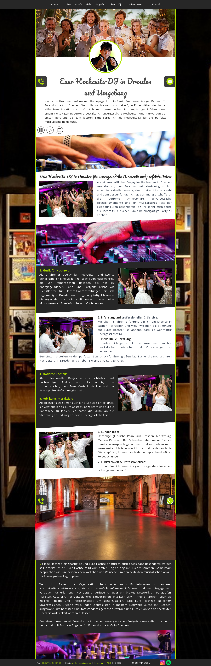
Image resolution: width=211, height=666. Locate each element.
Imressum (99, 663)
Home (54, 4)
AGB (109, 663)
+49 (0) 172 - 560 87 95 (51, 663)
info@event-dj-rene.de (81, 663)
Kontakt (157, 4)
